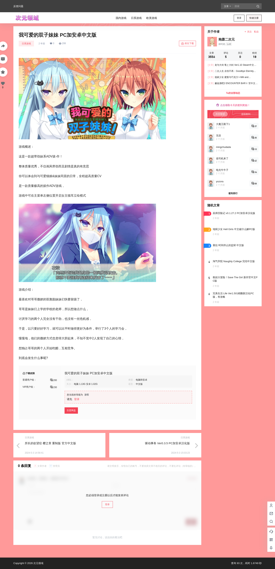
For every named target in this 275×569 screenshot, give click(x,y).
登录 (239, 18)
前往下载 (187, 43)
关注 (248, 31)
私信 (256, 31)
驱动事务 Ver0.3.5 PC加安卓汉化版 (167, 443)
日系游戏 (26, 43)
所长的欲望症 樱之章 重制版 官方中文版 (50, 443)
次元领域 (38, 563)
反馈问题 (18, 6)
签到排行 (233, 193)
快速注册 (254, 18)
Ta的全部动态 (233, 93)
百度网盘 (71, 410)
